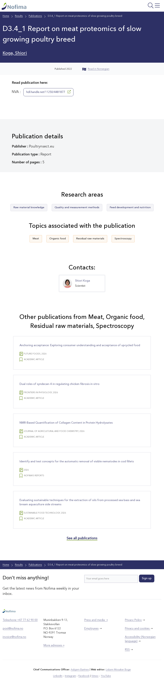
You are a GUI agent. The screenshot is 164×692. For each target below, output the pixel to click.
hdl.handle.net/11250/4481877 (48, 92)
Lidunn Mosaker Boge (118, 669)
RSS (127, 649)
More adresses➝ (53, 645)
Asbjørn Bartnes (80, 669)
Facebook (83, 676)
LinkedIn (57, 676)
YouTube (106, 676)
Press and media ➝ (96, 620)
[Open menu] (134, 7)
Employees (91, 628)
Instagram (70, 676)
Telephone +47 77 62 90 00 (20, 620)
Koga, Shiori (15, 53)
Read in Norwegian (95, 69)
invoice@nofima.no (14, 637)
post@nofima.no (13, 628)
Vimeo (94, 676)
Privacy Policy (133, 620)
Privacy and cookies (137, 628)
